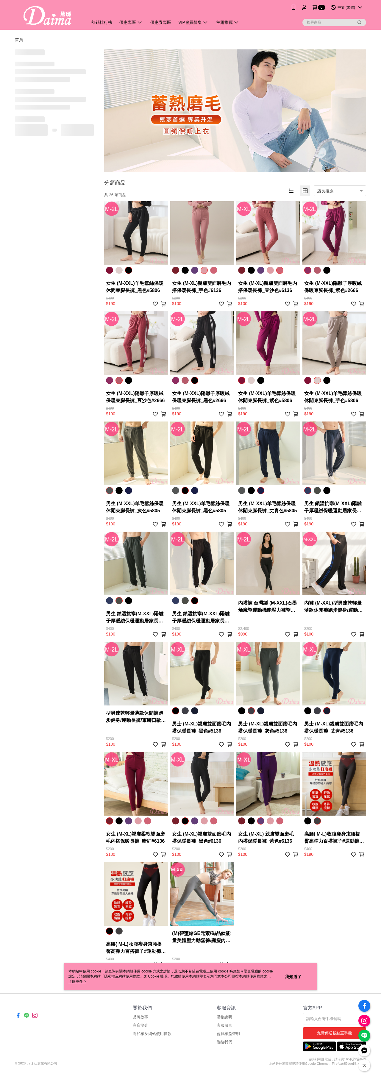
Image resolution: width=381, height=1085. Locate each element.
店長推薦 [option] (325, 190)
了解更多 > (77, 981)
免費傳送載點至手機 (334, 1033)
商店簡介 (140, 1025)
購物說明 (224, 1017)
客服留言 (224, 1025)
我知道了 (293, 976)
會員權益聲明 (228, 1033)
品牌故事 (140, 1017)
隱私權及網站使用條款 (152, 1033)
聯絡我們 (224, 1042)
